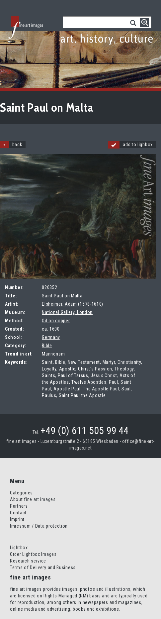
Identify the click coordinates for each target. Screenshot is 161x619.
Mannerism (53, 354)
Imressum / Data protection (39, 526)
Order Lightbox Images (33, 554)
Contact (18, 512)
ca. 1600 (51, 329)
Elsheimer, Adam (59, 304)
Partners (19, 506)
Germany (51, 337)
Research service (28, 561)
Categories (21, 492)
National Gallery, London (67, 312)
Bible (47, 345)
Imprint (17, 519)
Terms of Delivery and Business (43, 567)
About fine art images (33, 499)
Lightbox (19, 547)
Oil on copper (56, 320)
